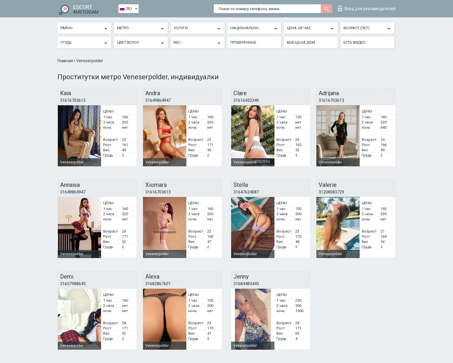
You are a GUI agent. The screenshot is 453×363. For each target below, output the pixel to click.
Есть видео (354, 42)
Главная (65, 60)
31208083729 (331, 192)
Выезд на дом (301, 42)
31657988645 (73, 283)
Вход (367, 8)
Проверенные (243, 42)
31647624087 (246, 192)
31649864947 (158, 100)
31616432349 (246, 100)
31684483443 (246, 283)
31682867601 (158, 283)
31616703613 (73, 100)
